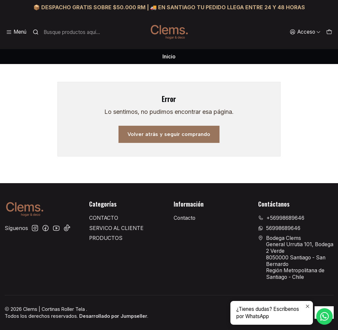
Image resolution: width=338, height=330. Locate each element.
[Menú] (16, 32)
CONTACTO (103, 218)
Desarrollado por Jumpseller (113, 316)
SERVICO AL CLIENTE (116, 228)
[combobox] (69, 32)
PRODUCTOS (105, 238)
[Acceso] (305, 32)
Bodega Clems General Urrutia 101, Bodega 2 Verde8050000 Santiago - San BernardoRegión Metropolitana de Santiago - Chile (295, 257)
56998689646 (279, 228)
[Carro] (328, 32)
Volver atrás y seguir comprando (168, 134)
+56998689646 (281, 218)
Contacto (184, 218)
